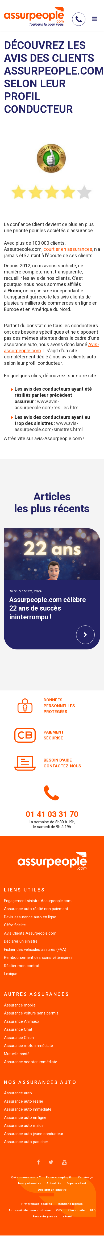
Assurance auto (18, 1093)
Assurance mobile (20, 1005)
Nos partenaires (29, 1183)
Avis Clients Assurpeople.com (30, 933)
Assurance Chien (19, 1037)
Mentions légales (70, 1204)
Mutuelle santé (17, 1053)
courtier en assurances (67, 249)
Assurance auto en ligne (25, 1117)
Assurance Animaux (21, 1021)
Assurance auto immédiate (27, 1109)
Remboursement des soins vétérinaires (38, 957)
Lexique (10, 973)
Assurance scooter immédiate (30, 1061)
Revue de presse (44, 1216)
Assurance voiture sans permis (31, 1013)
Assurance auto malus (24, 1125)
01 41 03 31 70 (52, 814)
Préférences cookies (36, 1204)
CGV (59, 1210)
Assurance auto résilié (23, 1101)
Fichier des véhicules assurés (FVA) (35, 949)
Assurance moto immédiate (28, 1045)
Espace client (76, 1183)
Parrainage (85, 1177)
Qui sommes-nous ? (26, 1177)
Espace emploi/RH (59, 1177)
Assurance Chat (18, 1029)
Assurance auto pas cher (26, 1141)
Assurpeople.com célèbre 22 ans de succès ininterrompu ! (47, 608)
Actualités (54, 1183)
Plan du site (76, 1210)
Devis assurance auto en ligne (30, 917)
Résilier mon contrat (21, 965)
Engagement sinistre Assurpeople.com (38, 900)
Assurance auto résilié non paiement (36, 908)
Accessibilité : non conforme (30, 1210)
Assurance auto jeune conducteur (33, 1133)
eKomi (67, 1216)
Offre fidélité (15, 925)
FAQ (92, 1210)
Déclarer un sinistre (21, 941)
